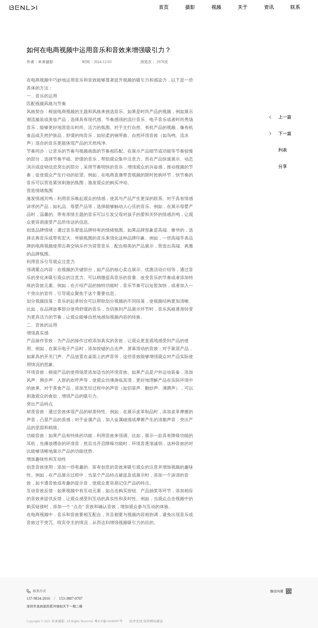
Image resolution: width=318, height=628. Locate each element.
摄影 (184, 7)
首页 (157, 7)
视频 (212, 7)
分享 (278, 166)
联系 (294, 7)
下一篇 (280, 133)
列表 (278, 150)
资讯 (267, 7)
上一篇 (280, 117)
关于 (239, 7)
